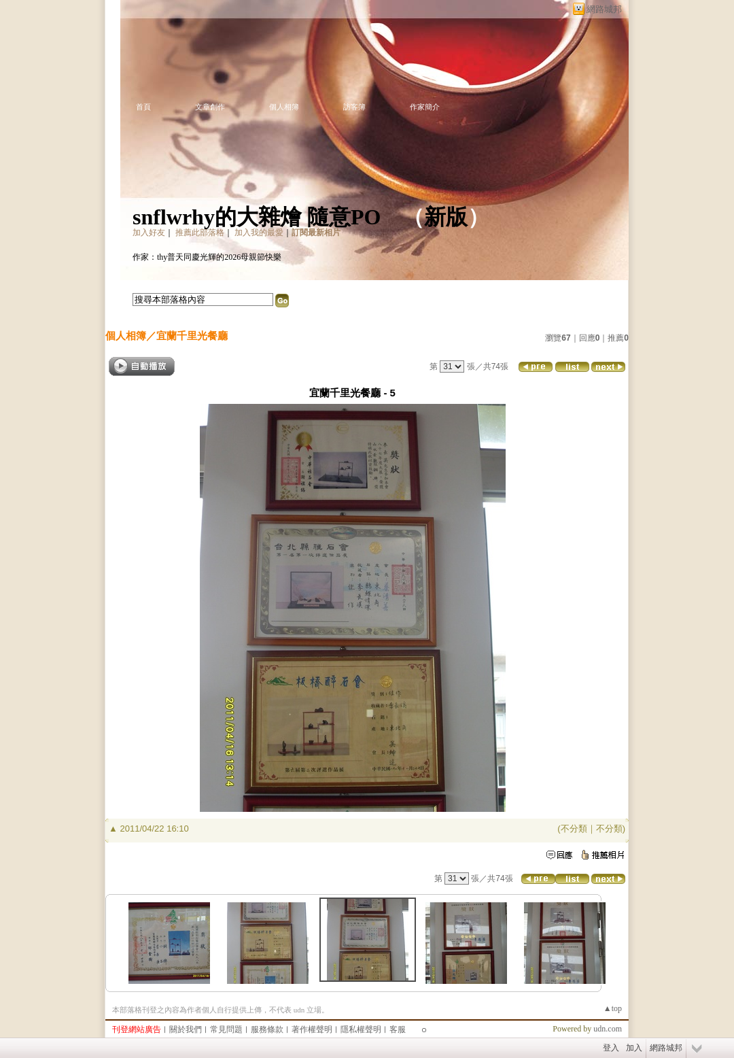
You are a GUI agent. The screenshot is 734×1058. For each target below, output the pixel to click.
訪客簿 (354, 107)
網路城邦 (604, 9)
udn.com (607, 1029)
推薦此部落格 (199, 232)
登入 (611, 1048)
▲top (613, 1008)
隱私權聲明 (360, 1029)
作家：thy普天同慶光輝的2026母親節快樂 (207, 257)
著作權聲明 (312, 1029)
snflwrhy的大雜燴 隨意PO (257, 217)
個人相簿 (284, 107)
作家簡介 (425, 107)
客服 (397, 1029)
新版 (446, 217)
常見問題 (226, 1029)
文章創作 (210, 107)
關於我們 (185, 1029)
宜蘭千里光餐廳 (192, 335)
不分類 (574, 828)
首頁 (143, 107)
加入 (634, 1048)
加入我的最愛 (258, 232)
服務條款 (267, 1029)
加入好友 (149, 232)
